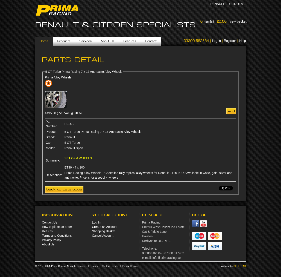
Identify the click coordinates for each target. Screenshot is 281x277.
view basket (238, 21)
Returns (47, 231)
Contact (151, 41)
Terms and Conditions (57, 235)
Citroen (236, 4)
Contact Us (49, 222)
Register (230, 41)
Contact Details (110, 266)
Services (85, 41)
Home (44, 41)
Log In (216, 41)
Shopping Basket (103, 231)
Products (63, 41)
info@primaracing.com (167, 257)
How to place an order (57, 227)
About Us (107, 41)
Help (242, 41)
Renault (217, 4)
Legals (94, 266)
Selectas (239, 266)
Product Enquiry (131, 266)
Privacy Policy (51, 240)
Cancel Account (102, 235)
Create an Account (104, 227)
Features (129, 41)
